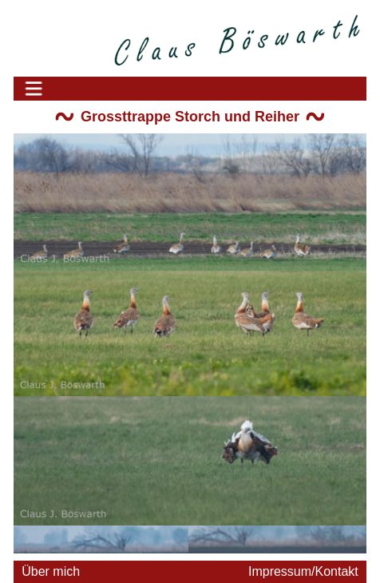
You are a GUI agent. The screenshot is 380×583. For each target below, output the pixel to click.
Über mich (51, 571)
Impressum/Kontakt (303, 571)
